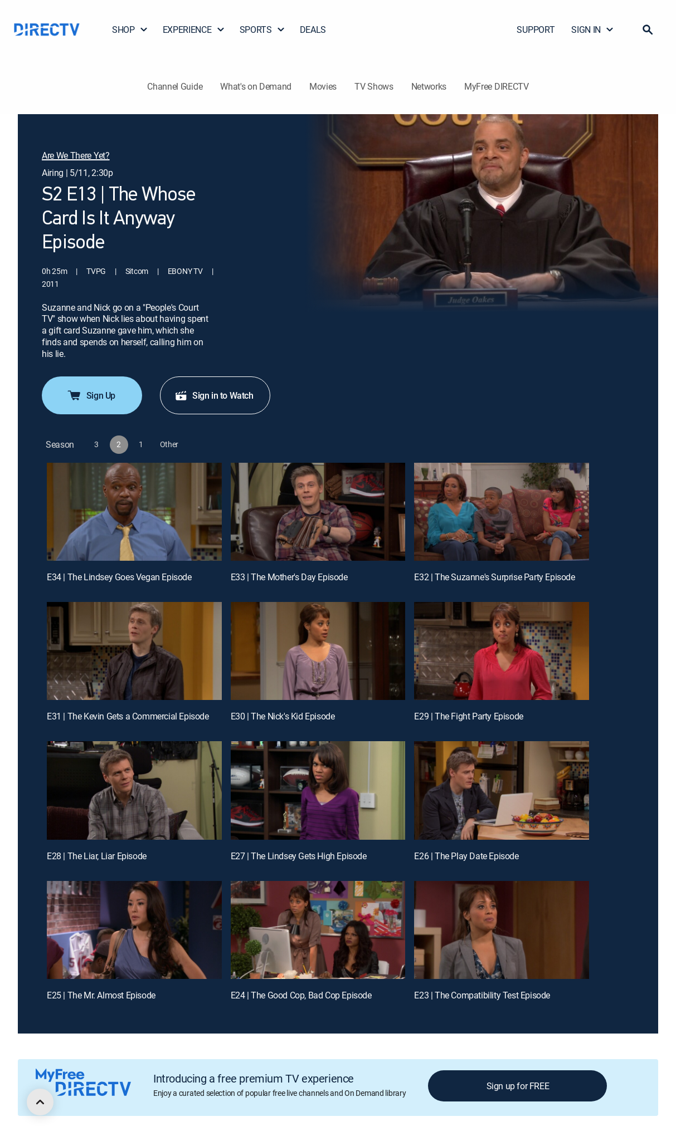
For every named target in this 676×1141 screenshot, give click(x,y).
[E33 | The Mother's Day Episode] (318, 512)
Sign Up (90, 395)
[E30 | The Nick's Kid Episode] (318, 651)
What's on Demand (255, 86)
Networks (428, 86)
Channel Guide (174, 86)
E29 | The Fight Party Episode (468, 716)
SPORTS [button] (262, 29)
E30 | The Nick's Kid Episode (283, 716)
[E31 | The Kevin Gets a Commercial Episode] (134, 651)
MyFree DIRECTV (496, 86)
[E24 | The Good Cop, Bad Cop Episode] (318, 930)
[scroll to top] (40, 1102)
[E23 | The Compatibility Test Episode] (501, 930)
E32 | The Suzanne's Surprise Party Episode (494, 577)
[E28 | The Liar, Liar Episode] (134, 790)
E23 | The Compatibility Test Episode (482, 995)
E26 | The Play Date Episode (466, 856)
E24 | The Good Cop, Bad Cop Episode (301, 995)
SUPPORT (536, 29)
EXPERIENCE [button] (194, 29)
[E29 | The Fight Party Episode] (501, 651)
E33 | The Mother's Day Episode (289, 577)
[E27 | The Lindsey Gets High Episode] (318, 790)
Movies (323, 86)
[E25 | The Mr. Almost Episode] (134, 930)
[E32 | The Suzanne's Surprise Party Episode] (501, 512)
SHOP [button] (130, 29)
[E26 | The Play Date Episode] (501, 790)
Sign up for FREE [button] (518, 1086)
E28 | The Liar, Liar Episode (97, 856)
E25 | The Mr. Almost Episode (101, 995)
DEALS (313, 29)
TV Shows (373, 86)
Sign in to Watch (214, 395)
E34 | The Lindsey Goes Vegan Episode (119, 577)
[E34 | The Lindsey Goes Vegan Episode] (134, 512)
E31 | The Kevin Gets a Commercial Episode (128, 716)
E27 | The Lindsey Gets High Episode (299, 856)
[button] (648, 29)
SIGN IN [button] (592, 29)
